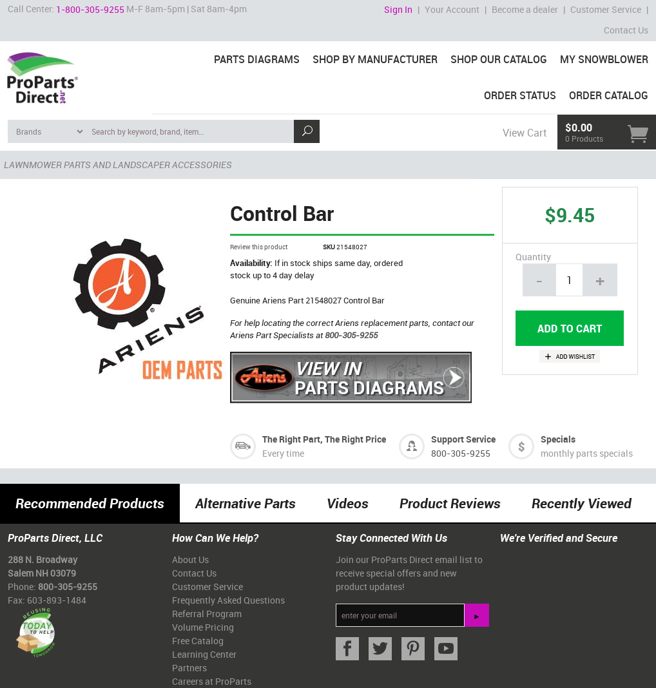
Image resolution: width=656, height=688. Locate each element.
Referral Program (207, 613)
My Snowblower (604, 59)
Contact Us (626, 30)
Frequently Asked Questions (228, 600)
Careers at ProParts (211, 681)
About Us (190, 559)
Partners (189, 668)
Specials (558, 439)
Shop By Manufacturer (375, 59)
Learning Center (204, 654)
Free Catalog (198, 641)
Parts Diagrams (257, 59)
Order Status (520, 95)
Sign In (398, 9)
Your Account (452, 9)
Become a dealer (525, 9)
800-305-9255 (351, 335)
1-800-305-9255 (90, 9)
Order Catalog (608, 95)
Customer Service (605, 9)
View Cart (524, 133)
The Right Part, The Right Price (324, 439)
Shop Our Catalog (498, 59)
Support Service (463, 439)
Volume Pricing (203, 627)
